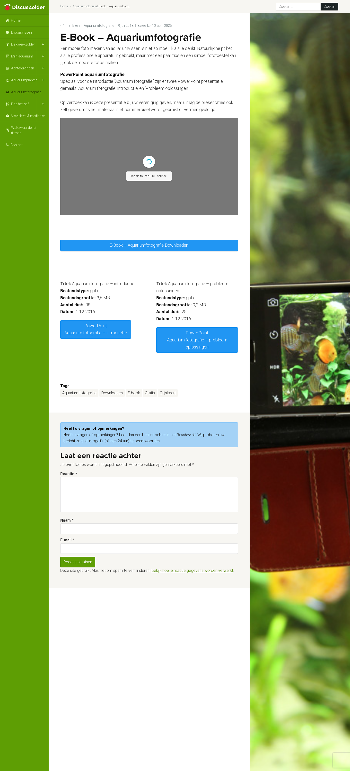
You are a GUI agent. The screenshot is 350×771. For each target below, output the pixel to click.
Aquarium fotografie (79, 393)
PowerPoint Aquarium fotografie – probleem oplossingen (197, 339)
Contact (16, 145)
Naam (66, 520)
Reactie (68, 473)
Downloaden (112, 393)
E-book (134, 393)
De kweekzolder (23, 44)
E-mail (67, 540)
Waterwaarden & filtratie (23, 130)
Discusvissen (21, 32)
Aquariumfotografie (26, 92)
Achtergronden (22, 68)
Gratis (150, 393)
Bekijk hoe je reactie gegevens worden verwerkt (192, 570)
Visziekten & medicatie (28, 116)
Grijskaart (168, 393)
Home (15, 20)
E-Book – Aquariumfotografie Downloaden (149, 245)
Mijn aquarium (22, 56)
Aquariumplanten (24, 80)
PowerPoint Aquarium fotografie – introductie (95, 329)
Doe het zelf (20, 104)
